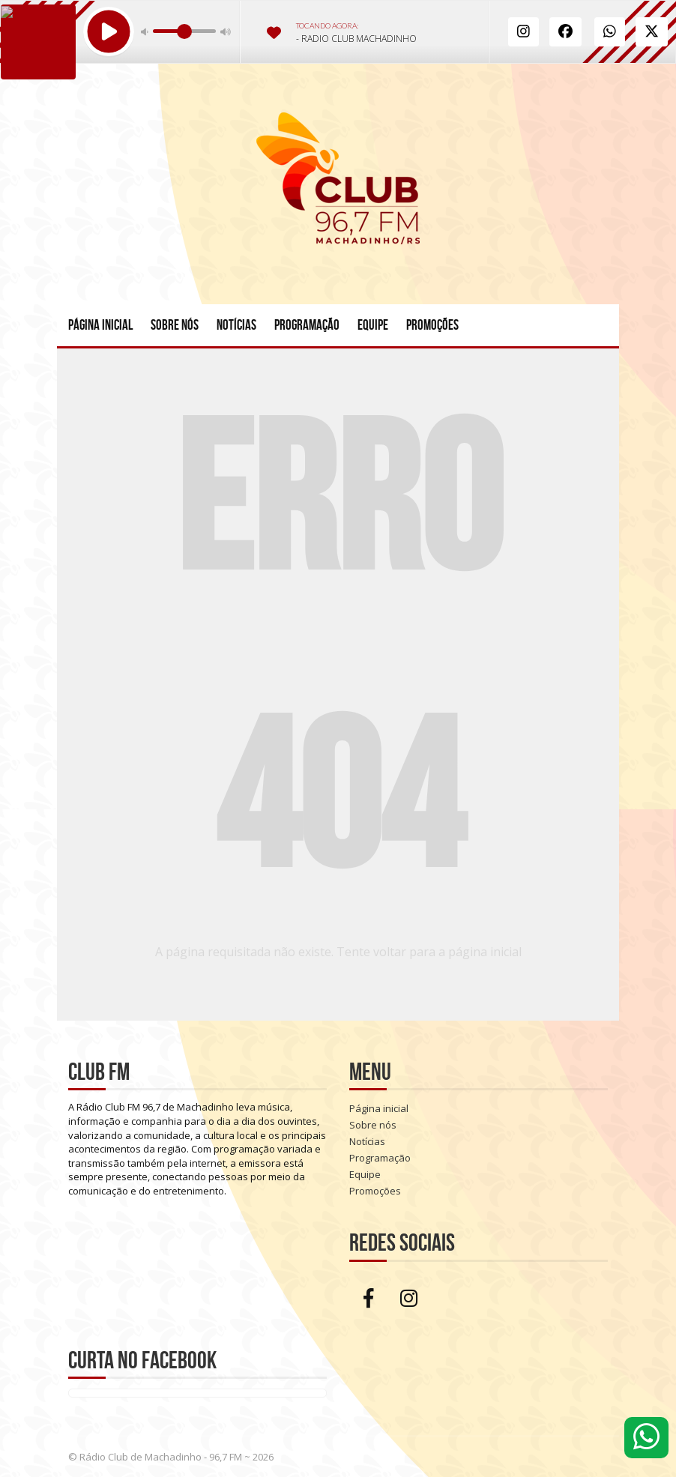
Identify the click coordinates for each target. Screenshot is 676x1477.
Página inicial (100, 325)
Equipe (372, 325)
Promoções (432, 325)
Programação (306, 325)
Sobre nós (175, 325)
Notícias (236, 325)
